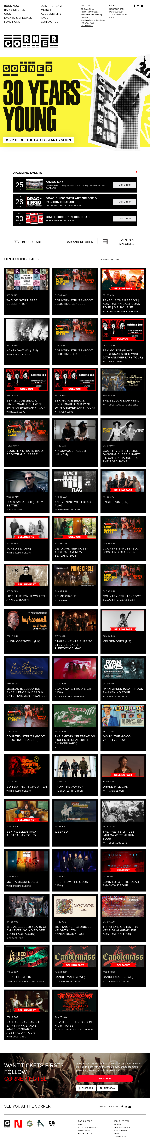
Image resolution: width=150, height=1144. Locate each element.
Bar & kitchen (14, 9)
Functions (12, 21)
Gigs (7, 13)
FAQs (44, 17)
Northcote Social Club (18, 1124)
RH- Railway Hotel (40, 1123)
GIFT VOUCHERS (122, 1127)
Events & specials (18, 17)
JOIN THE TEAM (51, 5)
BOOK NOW (11, 5)
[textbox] (123, 259)
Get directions (87, 26)
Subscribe (105, 1078)
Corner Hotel (31, 41)
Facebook (86, 1088)
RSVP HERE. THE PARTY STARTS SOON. (38, 140)
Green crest (29, 1123)
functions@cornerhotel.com (93, 20)
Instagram (107, 1088)
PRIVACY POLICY (86, 1133)
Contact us (49, 21)
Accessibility (51, 13)
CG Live (52, 1124)
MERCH (46, 9)
